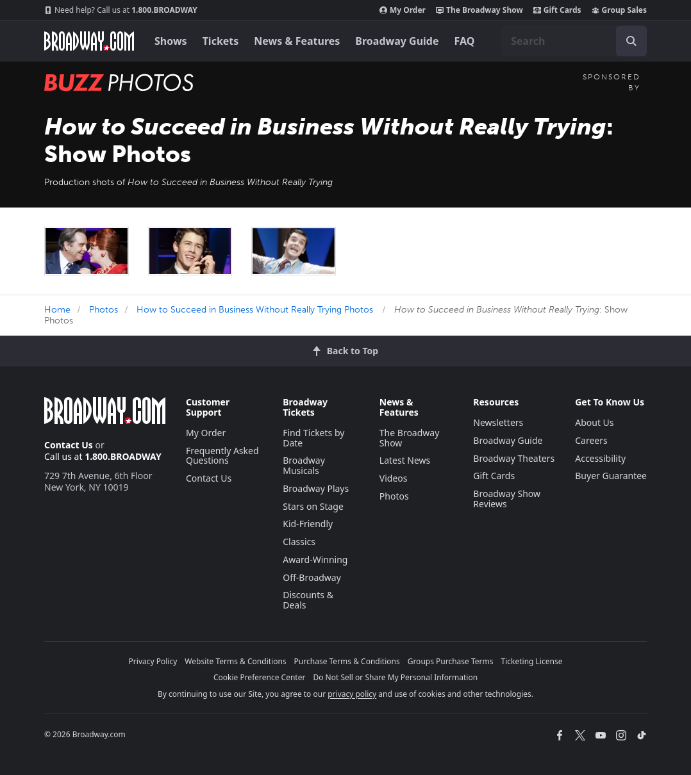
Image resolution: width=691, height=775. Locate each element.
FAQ (464, 41)
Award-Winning (315, 559)
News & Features (297, 41)
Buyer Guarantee (611, 475)
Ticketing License (532, 661)
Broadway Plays (316, 488)
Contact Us (68, 445)
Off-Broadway (312, 577)
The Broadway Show (479, 10)
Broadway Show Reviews (506, 498)
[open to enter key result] (631, 41)
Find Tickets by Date (313, 438)
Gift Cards (557, 10)
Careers (591, 440)
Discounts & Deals (308, 600)
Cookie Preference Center (259, 677)
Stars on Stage (313, 506)
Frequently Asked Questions (222, 456)
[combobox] (574, 41)
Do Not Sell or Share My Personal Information (395, 677)
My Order (402, 10)
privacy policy (352, 694)
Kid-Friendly (308, 524)
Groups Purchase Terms (451, 661)
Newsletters (498, 422)
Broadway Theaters (513, 458)
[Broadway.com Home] (89, 41)
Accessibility (600, 458)
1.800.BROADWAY (120, 10)
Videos (393, 478)
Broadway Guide (396, 41)
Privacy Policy (153, 661)
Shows (170, 41)
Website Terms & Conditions (235, 661)
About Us (594, 422)
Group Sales (619, 10)
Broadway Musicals (304, 465)
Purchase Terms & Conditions (347, 661)
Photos (103, 309)
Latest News (405, 460)
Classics (299, 541)
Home (57, 309)
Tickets (221, 41)
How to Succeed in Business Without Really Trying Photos (255, 309)
